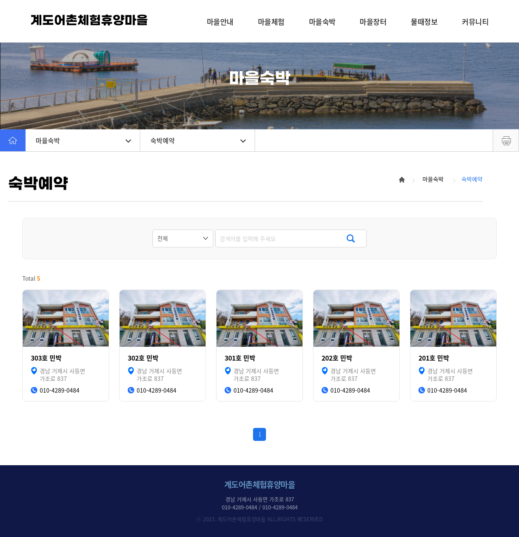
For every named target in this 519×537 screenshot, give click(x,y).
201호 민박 (433, 358)
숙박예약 (198, 140)
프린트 (506, 140)
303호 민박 (46, 358)
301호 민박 (240, 358)
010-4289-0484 (59, 390)
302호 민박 (143, 358)
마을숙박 (83, 140)
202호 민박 (337, 358)
